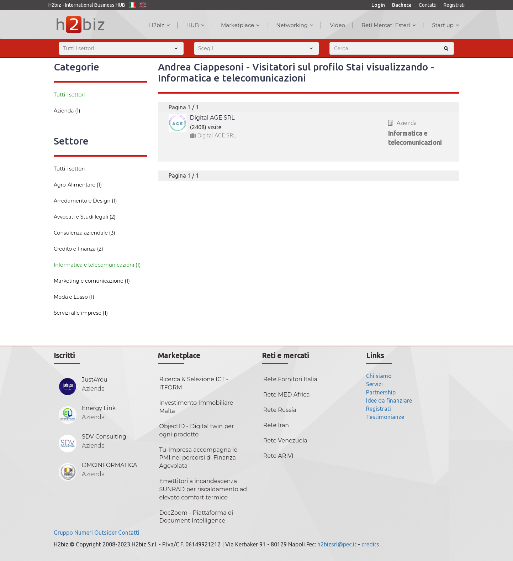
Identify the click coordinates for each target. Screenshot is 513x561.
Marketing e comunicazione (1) (92, 281)
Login (378, 5)
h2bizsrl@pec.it (336, 544)
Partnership (381, 392)
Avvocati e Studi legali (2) (85, 217)
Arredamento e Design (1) (85, 201)
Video (337, 25)
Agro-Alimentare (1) (78, 185)
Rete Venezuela (285, 440)
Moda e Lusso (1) (74, 297)
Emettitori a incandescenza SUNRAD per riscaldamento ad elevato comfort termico (203, 489)
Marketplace (240, 25)
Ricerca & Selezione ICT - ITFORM (193, 383)
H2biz (159, 25)
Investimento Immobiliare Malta (196, 406)
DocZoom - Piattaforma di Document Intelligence (196, 516)
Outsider (105, 532)
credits (370, 544)
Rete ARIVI (278, 455)
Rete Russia (279, 410)
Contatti (428, 5)
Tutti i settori (69, 94)
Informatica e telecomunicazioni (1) (97, 265)
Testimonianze (385, 417)
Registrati (454, 5)
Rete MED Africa (286, 394)
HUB (195, 25)
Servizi (374, 384)
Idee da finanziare (389, 400)
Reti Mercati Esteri (388, 25)
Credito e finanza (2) (78, 249)
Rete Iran (276, 425)
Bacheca (402, 5)
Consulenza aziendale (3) (84, 233)
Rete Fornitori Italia (290, 379)
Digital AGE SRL (212, 117)
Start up (445, 25)
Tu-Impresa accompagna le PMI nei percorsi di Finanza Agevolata (198, 458)
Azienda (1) (67, 111)
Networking (294, 25)
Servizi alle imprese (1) (81, 313)
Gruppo (63, 532)
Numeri (83, 532)
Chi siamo (379, 376)
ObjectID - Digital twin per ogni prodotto (196, 430)
